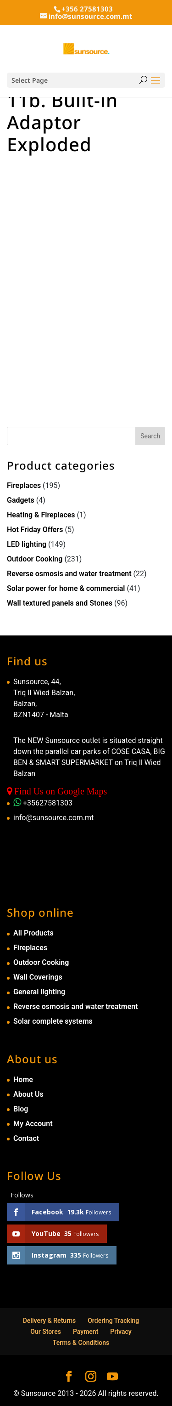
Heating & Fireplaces (41, 514)
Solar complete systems (53, 1021)
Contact (26, 1138)
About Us (28, 1094)
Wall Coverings (37, 977)
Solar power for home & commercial (66, 588)
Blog (20, 1109)
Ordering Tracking (113, 1320)
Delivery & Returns (49, 1320)
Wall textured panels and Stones (59, 603)
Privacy (120, 1331)
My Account (33, 1123)
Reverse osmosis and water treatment (69, 573)
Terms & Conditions (81, 1342)
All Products (33, 933)
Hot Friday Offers (35, 529)
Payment (86, 1331)
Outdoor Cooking (34, 559)
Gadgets (20, 500)
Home (23, 1079)
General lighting (39, 991)
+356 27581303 (87, 8)
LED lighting (26, 544)
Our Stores (45, 1331)
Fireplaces (24, 485)
